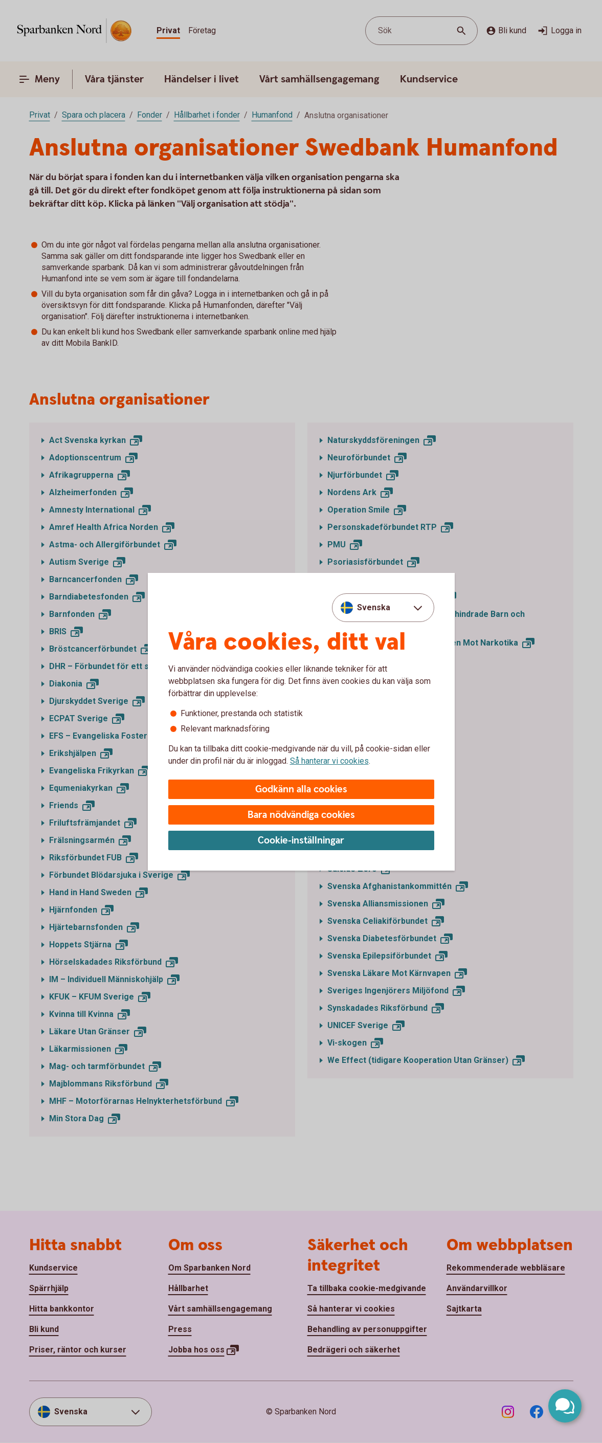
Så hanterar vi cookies (329, 761)
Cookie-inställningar (301, 840)
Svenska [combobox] (373, 607)
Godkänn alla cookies (301, 789)
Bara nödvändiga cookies (301, 815)
